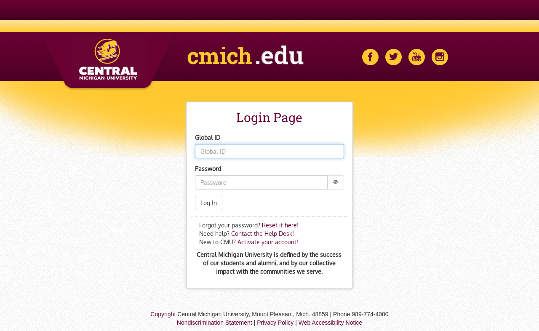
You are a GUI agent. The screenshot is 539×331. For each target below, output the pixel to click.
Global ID (207, 137)
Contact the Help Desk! (261, 233)
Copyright (163, 314)
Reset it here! (280, 225)
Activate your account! (267, 242)
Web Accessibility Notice (330, 322)
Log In (208, 202)
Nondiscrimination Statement (214, 322)
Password (208, 168)
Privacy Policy (275, 322)
